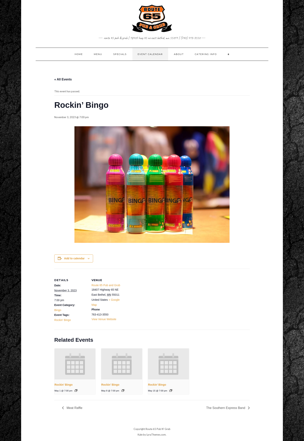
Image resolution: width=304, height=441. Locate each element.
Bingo (57, 310)
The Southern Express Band (226, 408)
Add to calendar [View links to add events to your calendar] (74, 258)
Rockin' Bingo (62, 320)
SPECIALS (120, 54)
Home (79, 54)
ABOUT (179, 54)
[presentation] (74, 364)
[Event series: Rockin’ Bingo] (76, 390)
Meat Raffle (74, 408)
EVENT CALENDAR (150, 54)
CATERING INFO (206, 54)
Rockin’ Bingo (63, 384)
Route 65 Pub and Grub (106, 285)
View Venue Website (104, 319)
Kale (140, 434)
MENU (98, 54)
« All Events (63, 79)
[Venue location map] (149, 295)
